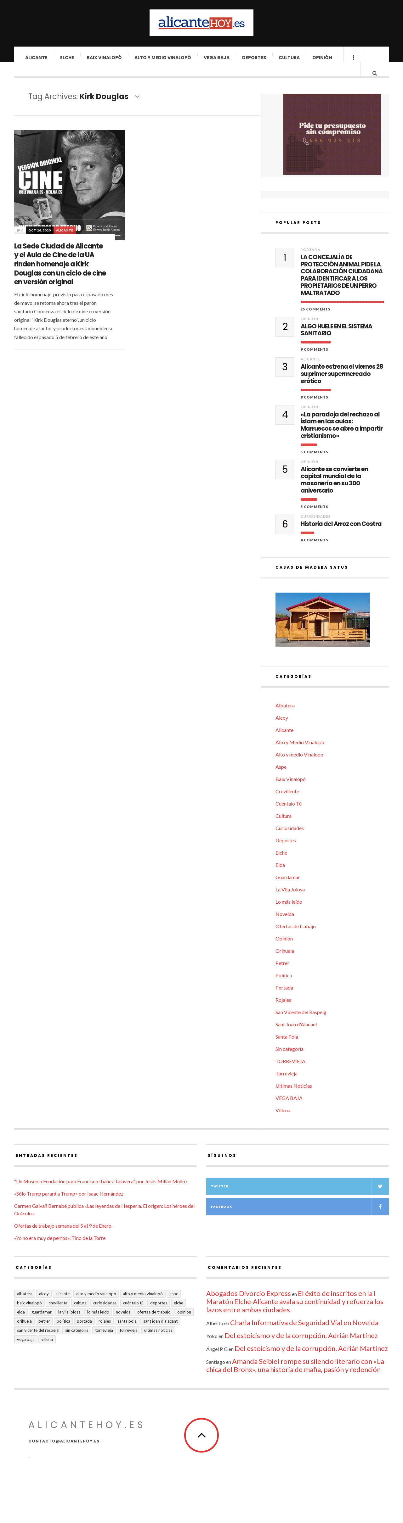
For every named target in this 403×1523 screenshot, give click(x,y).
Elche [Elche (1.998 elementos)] (178, 1314)
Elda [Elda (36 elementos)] (21, 1323)
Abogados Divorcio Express (248, 1305)
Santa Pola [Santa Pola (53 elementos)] (127, 1332)
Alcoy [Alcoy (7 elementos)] (44, 1305)
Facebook (300, 1218)
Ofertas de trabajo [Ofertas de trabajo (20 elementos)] (154, 1323)
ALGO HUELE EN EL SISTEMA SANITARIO (336, 342)
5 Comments (314, 463)
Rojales (283, 1011)
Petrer (282, 975)
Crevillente (287, 803)
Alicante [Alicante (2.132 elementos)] (62, 1305)
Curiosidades (316, 528)
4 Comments (314, 552)
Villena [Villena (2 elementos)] (47, 1350)
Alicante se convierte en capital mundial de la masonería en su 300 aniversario (334, 491)
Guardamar (287, 889)
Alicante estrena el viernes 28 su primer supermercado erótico (342, 385)
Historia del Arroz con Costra (341, 535)
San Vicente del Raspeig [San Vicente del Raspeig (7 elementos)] (38, 1341)
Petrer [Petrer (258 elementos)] (44, 1332)
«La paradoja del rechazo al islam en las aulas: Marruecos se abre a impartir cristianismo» (342, 437)
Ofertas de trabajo (295, 938)
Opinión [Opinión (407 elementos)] (184, 1323)
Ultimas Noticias (293, 1097)
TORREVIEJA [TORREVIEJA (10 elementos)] (129, 1341)
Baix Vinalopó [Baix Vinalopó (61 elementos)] (29, 1314)
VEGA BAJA (217, 57)
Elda (280, 876)
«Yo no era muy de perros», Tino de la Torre (59, 1249)
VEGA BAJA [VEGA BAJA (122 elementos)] (26, 1350)
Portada (311, 261)
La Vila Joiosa (290, 901)
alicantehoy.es (87, 1436)
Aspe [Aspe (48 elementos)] (173, 1305)
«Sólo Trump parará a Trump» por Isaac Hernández (68, 1205)
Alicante (37, 57)
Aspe (281, 778)
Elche (67, 57)
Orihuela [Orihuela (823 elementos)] (24, 1332)
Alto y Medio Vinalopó (163, 57)
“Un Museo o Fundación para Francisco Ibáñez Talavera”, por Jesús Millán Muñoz (101, 1193)
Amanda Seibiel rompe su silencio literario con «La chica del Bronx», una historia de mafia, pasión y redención (295, 1377)
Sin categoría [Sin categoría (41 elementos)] (76, 1341)
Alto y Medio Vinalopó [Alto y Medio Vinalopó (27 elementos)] (143, 1305)
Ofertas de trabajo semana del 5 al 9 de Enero (62, 1237)
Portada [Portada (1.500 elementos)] (84, 1332)
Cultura (289, 57)
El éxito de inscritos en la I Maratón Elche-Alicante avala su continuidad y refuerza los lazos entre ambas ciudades (294, 1313)
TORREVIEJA (290, 1073)
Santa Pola (286, 1048)
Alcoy (281, 729)
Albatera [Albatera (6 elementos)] (24, 1305)
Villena (282, 1122)
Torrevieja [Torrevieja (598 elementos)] (104, 1341)
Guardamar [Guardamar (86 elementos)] (41, 1323)
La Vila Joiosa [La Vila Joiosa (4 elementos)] (69, 1323)
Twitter (300, 1198)
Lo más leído (288, 913)
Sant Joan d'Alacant (296, 1036)
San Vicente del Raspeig (300, 1024)
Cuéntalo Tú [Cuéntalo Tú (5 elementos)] (133, 1314)
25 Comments (316, 321)
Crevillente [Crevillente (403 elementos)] (57, 1314)
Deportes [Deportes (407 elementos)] (158, 1314)
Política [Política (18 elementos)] (63, 1332)
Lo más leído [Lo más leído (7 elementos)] (98, 1323)
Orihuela (284, 962)
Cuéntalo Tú (288, 815)
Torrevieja (286, 1085)
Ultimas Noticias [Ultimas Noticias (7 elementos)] (158, 1341)
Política (283, 987)
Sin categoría (289, 1060)
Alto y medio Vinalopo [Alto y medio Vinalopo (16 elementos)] (96, 1305)
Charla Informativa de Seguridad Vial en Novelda (304, 1334)
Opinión (322, 57)
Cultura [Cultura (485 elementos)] (80, 1314)
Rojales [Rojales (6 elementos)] (105, 1332)
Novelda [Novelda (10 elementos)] (123, 1323)
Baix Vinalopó (104, 57)
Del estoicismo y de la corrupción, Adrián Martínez (301, 1347)
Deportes (254, 57)
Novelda (284, 926)
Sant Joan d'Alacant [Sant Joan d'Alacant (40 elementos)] (160, 1332)
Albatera (285, 717)
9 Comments (314, 361)
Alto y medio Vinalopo (299, 766)
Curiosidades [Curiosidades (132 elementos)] (104, 1314)
